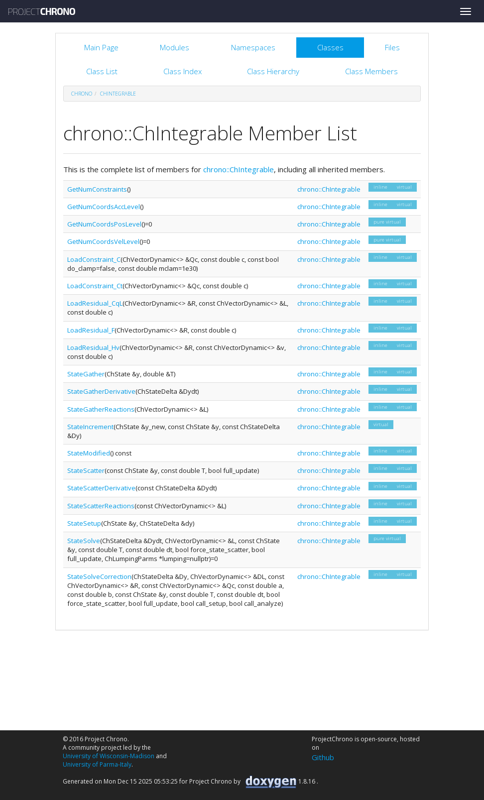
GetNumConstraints (97, 189)
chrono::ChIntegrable (238, 169)
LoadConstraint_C (94, 259)
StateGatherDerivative (101, 391)
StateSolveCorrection (99, 576)
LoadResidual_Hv (93, 347)
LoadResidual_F (91, 330)
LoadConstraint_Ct (94, 285)
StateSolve (83, 540)
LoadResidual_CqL (94, 303)
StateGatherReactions (100, 409)
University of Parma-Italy (97, 764)
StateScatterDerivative (101, 487)
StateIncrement (90, 426)
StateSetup (84, 523)
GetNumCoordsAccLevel (103, 206)
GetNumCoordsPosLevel (104, 224)
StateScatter (86, 470)
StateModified (88, 453)
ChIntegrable (118, 93)
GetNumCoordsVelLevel (103, 241)
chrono (81, 93)
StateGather (86, 373)
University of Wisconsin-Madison (108, 756)
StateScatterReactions (100, 505)
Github (323, 757)
